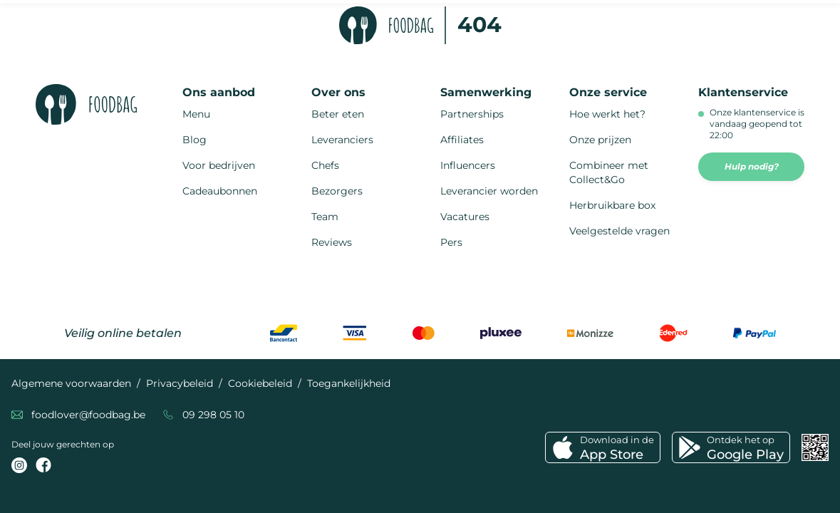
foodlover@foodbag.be (88, 414)
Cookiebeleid (260, 383)
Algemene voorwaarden (71, 383)
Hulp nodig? (752, 166)
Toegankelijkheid (348, 383)
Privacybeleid (179, 383)
